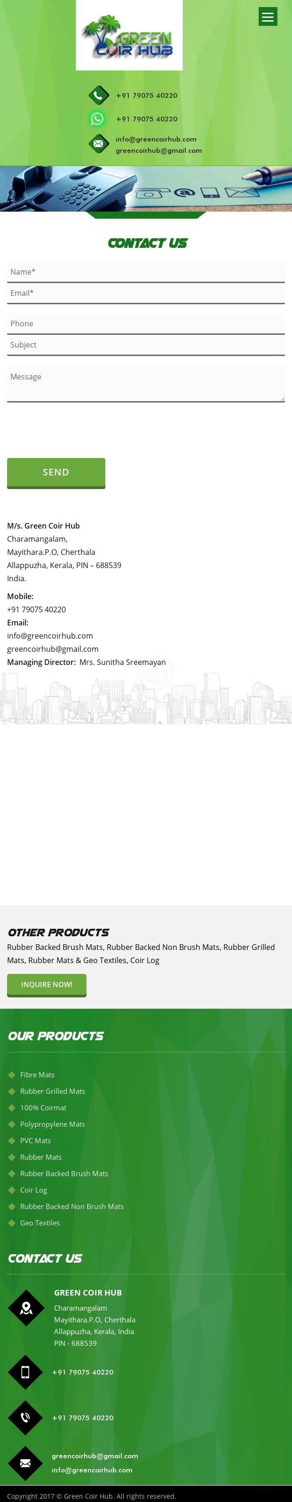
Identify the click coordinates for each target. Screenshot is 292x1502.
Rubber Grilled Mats (52, 1091)
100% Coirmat (43, 1107)
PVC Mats (35, 1140)
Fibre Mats (37, 1074)
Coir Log (33, 1189)
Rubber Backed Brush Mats (64, 1173)
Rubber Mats (41, 1157)
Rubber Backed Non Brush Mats (72, 1206)
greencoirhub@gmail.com (159, 150)
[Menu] (268, 16)
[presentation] (62, 426)
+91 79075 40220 (146, 95)
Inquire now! (46, 984)
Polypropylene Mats (52, 1124)
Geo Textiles (40, 1222)
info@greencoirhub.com (156, 139)
